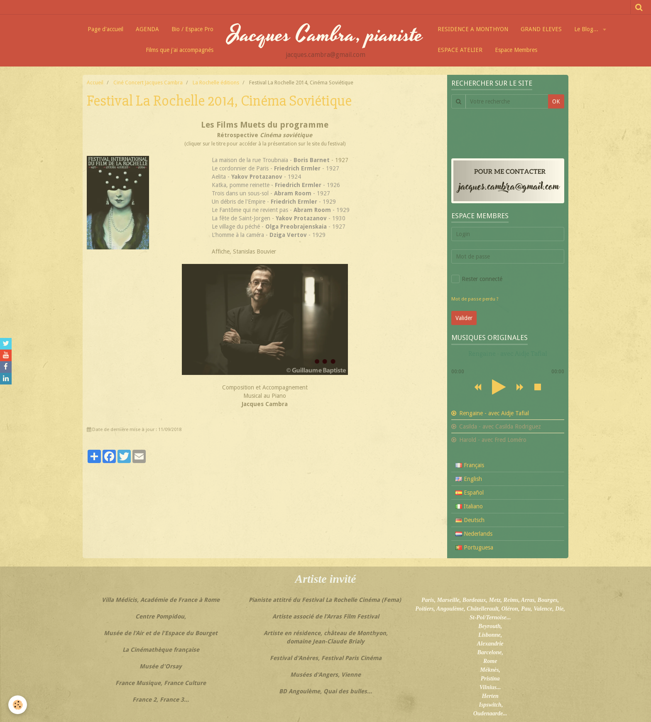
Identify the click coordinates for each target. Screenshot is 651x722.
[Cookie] (17, 704)
